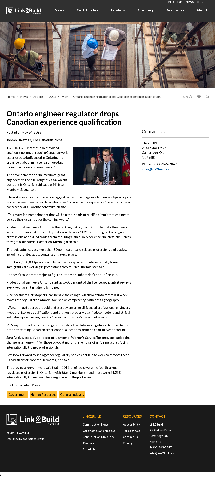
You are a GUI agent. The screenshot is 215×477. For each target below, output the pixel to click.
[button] (184, 96)
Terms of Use (131, 430)
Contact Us (174, 2)
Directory (145, 10)
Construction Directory (98, 437)
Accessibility (131, 424)
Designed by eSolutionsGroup (25, 438)
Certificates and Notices (99, 430)
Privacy (128, 443)
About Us (89, 449)
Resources (175, 10)
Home (10, 96)
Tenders (117, 10)
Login (201, 2)
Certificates (87, 10)
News (190, 2)
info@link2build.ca (155, 169)
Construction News (96, 424)
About (201, 10)
